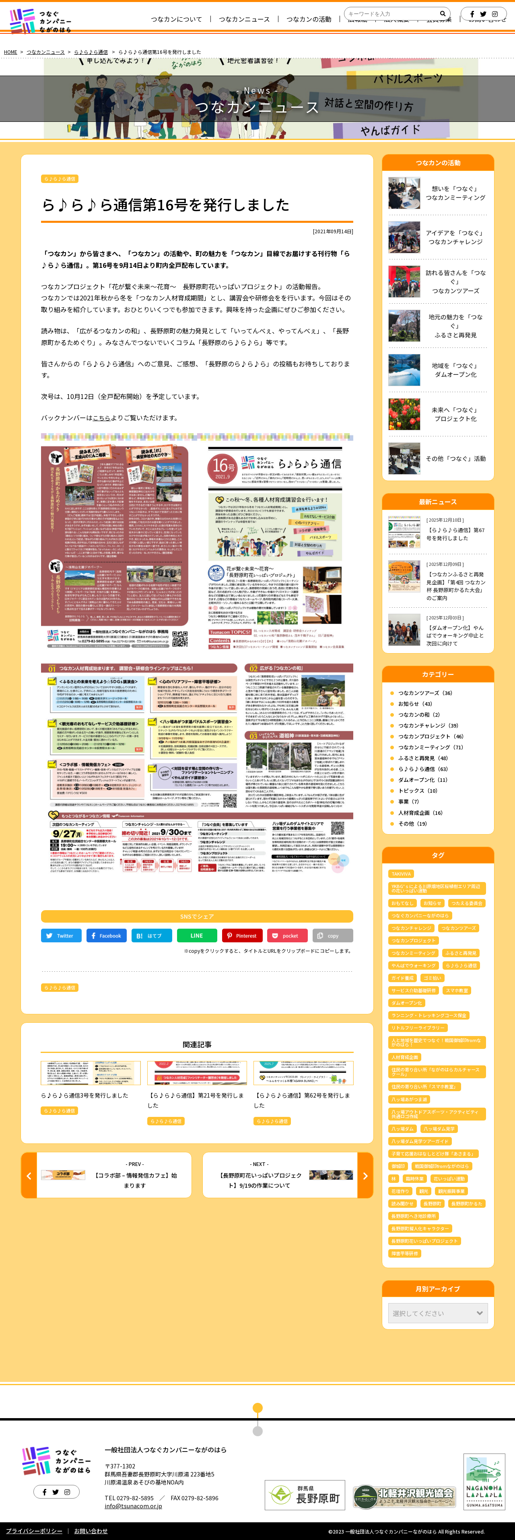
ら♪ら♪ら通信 (91, 51)
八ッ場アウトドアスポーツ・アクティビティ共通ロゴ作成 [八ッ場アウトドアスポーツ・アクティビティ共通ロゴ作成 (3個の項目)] (435, 1113)
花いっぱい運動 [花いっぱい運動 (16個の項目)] (449, 1178)
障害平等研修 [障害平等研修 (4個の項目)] (404, 1253)
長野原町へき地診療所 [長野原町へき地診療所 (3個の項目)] (413, 1216)
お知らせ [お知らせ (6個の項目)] (432, 903)
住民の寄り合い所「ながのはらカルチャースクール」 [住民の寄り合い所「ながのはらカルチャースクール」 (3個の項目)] (435, 1071)
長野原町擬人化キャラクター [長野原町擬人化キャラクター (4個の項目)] (420, 1228)
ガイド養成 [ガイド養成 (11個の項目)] (402, 978)
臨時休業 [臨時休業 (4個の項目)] (415, 1178)
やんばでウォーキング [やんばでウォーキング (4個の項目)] (413, 965)
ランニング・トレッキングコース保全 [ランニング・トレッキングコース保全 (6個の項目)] (428, 1015)
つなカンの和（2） (420, 714)
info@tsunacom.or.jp (133, 1506)
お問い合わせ (91, 1531)
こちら (102, 417)
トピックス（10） (419, 790)
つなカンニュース (46, 51)
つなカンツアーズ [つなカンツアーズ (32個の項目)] (458, 928)
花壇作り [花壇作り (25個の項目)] (400, 1191)
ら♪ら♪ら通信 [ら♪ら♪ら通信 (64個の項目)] (461, 965)
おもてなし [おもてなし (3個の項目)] (402, 903)
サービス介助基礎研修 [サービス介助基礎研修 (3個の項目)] (413, 990)
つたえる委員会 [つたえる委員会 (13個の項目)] (466, 903)
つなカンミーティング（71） (432, 747)
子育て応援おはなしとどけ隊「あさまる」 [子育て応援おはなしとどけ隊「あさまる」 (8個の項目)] (433, 1153)
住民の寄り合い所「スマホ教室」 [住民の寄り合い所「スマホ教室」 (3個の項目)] (424, 1086)
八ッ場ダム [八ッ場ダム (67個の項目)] (402, 1128)
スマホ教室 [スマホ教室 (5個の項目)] (457, 990)
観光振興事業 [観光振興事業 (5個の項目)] (451, 1191)
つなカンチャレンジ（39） (429, 725)
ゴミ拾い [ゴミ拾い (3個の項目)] (432, 978)
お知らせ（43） (416, 703)
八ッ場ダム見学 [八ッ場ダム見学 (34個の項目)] (439, 1128)
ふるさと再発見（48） (424, 758)
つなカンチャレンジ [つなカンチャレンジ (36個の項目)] (411, 928)
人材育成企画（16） (422, 812)
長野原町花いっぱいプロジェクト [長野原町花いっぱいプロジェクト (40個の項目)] (424, 1241)
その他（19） (414, 823)
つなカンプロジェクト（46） (432, 736)
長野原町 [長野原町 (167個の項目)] (432, 1203)
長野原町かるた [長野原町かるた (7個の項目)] (466, 1203)
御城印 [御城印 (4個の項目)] (398, 1166)
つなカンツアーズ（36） (426, 693)
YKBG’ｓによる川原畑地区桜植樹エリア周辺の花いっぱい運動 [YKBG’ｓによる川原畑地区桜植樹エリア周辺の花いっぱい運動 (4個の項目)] (435, 888)
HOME (10, 51)
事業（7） (410, 801)
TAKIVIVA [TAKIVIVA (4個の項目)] (401, 873)
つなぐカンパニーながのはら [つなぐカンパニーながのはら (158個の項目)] (420, 915)
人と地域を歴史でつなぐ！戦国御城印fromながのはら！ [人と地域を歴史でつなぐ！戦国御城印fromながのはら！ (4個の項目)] (436, 1042)
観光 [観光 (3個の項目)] (423, 1191)
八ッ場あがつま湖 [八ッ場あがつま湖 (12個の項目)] (409, 1099)
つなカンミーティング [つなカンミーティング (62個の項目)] (413, 953)
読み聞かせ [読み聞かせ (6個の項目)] (402, 1203)
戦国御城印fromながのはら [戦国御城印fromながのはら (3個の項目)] (442, 1166)
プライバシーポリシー (34, 1531)
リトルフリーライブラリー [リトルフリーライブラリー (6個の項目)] (418, 1027)
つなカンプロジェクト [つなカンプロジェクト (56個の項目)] (413, 940)
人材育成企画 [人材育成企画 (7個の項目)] (404, 1057)
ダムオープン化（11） (424, 779)
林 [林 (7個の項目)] (393, 1178)
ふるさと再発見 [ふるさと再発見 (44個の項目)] (460, 953)
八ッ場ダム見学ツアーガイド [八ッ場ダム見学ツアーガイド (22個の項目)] (420, 1141)
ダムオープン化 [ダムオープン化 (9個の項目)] (406, 1002)
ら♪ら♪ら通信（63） (424, 769)
